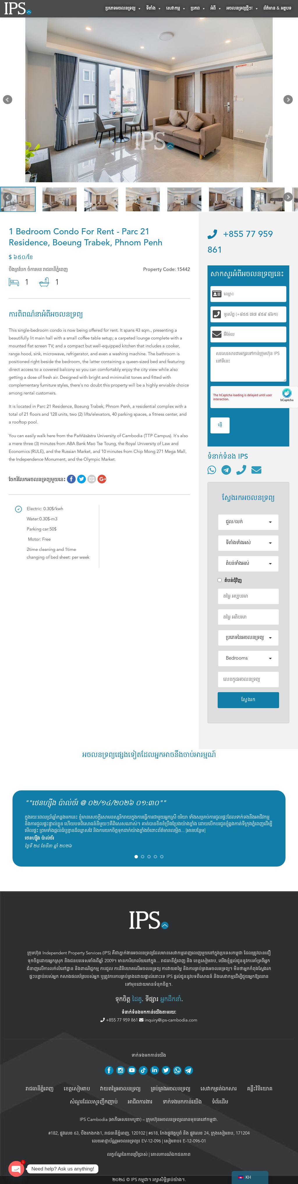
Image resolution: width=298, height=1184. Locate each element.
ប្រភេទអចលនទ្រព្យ (123, 9)
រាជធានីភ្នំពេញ (173, 960)
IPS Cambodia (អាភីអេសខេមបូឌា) (110, 1119)
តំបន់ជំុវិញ (230, 580)
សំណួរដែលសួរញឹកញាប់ (94, 1102)
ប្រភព (198, 9)
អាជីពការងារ (140, 1102)
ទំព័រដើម (220, 1102)
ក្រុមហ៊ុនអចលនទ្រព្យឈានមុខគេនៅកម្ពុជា (181, 1119)
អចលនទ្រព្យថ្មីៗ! (242, 9)
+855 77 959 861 (119, 1020)
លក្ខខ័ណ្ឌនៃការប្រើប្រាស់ (127, 1154)
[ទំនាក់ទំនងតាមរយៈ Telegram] (226, 470)
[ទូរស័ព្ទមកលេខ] (241, 470)
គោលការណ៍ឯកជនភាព (171, 1154)
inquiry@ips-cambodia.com (168, 1020)
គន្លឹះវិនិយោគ (259, 1089)
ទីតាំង (154, 9)
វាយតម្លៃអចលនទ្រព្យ (120, 1089)
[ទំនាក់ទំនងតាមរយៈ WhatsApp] (211, 470)
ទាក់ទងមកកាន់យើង (182, 1102)
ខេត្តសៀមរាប (205, 960)
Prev (9, 101)
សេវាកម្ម (176, 9)
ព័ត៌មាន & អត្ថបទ (277, 8)
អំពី (216, 9)
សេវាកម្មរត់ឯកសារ (219, 1089)
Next (289, 101)
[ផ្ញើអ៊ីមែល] (256, 470)
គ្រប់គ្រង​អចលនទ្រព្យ (170, 1089)
